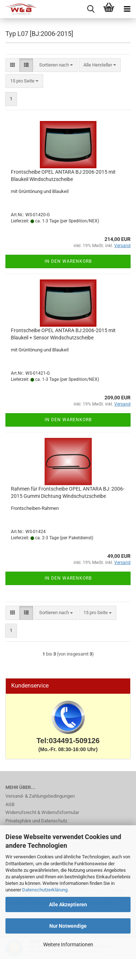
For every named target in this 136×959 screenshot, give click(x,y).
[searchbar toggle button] (91, 9)
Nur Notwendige (68, 926)
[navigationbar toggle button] (127, 9)
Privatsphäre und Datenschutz (36, 820)
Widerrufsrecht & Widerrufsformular (42, 812)
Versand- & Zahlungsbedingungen (40, 796)
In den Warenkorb (68, 261)
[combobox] (56, 65)
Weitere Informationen (68, 944)
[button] (12, 65)
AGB (10, 804)
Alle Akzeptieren (68, 904)
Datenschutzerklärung (44, 889)
